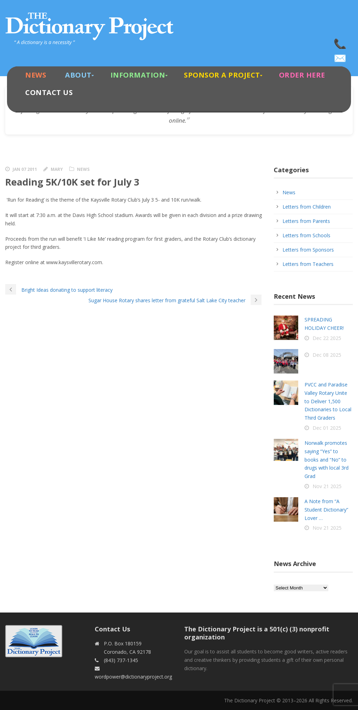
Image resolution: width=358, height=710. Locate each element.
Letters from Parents (306, 221)
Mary (57, 169)
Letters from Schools (306, 235)
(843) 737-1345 (341, 42)
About (78, 75)
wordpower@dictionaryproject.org (341, 56)
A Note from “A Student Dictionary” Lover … (326, 509)
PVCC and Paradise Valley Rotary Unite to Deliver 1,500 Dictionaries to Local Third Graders (328, 401)
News (35, 75)
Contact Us (49, 92)
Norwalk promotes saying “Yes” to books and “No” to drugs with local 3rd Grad (327, 459)
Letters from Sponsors (308, 249)
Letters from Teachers (308, 264)
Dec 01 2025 (327, 428)
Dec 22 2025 (327, 338)
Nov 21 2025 (327, 486)
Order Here (302, 75)
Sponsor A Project (222, 75)
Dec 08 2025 (327, 355)
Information (137, 75)
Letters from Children (306, 206)
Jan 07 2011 (25, 169)
